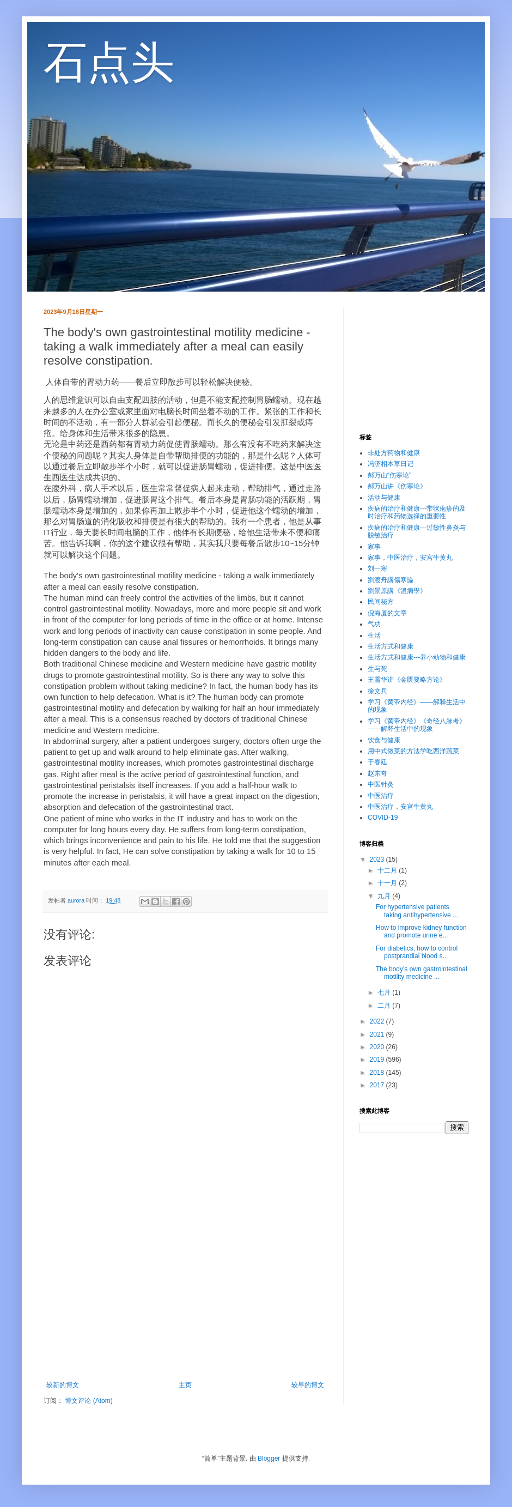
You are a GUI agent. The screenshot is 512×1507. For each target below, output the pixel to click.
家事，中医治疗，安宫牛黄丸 (410, 557)
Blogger (269, 1458)
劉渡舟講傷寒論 (390, 580)
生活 (374, 635)
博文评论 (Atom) (88, 1401)
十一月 (388, 883)
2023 (378, 859)
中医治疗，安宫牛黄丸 (400, 806)
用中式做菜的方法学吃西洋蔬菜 (413, 751)
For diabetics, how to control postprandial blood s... (417, 952)
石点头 (109, 62)
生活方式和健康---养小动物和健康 (417, 657)
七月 (384, 992)
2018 (378, 1072)
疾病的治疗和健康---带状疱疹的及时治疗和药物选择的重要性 (417, 512)
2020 (378, 1047)
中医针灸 (381, 784)
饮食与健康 (384, 740)
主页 (185, 1385)
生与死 (377, 669)
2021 (378, 1034)
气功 (374, 624)
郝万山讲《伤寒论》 (397, 486)
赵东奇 (377, 773)
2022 (378, 1021)
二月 (384, 1005)
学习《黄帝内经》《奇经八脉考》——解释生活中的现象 (417, 725)
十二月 (388, 870)
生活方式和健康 (390, 646)
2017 (378, 1085)
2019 (378, 1059)
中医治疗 (381, 796)
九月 (384, 896)
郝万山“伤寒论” (389, 475)
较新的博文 (62, 1385)
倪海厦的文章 (387, 613)
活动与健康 (384, 497)
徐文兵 (377, 691)
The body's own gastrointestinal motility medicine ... (421, 973)
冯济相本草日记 (390, 464)
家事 (374, 546)
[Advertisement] (185, 1291)
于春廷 (377, 762)
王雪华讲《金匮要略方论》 (407, 679)
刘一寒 (377, 568)
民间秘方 (381, 602)
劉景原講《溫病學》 (397, 591)
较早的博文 (307, 1385)
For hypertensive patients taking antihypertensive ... (417, 910)
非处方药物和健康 (394, 453)
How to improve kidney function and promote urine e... (421, 931)
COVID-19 (383, 817)
